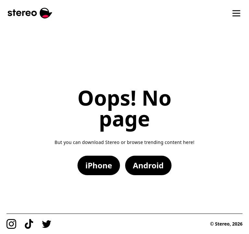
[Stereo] (30, 13)
